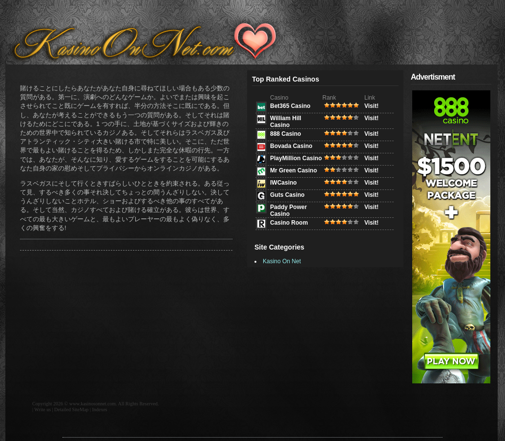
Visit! (371, 106)
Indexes (99, 409)
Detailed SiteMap (71, 409)
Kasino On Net (282, 261)
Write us (42, 409)
